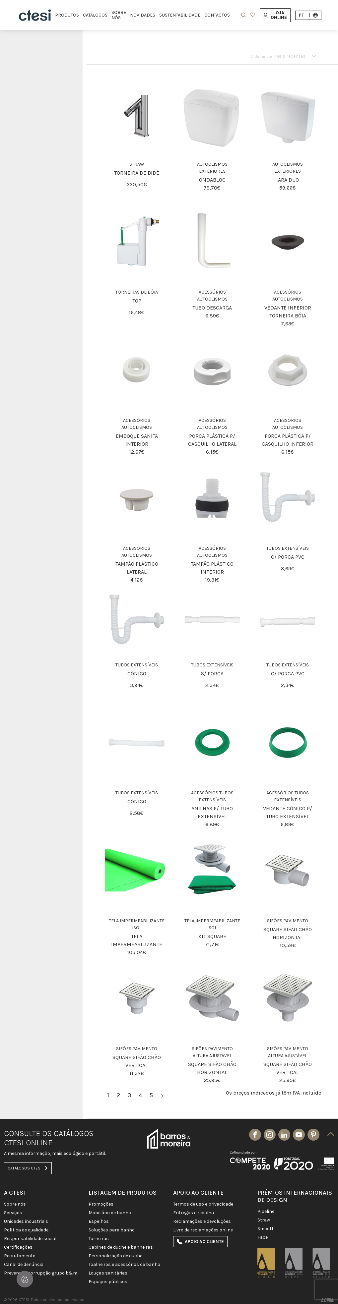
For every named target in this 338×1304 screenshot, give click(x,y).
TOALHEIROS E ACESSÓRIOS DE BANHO (124, 1264)
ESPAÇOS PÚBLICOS (108, 1281)
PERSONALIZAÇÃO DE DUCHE (115, 1256)
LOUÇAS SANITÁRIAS (108, 1273)
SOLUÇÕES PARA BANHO (112, 1230)
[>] (162, 1095)
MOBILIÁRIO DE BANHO (110, 1213)
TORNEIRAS (99, 1238)
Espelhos (99, 1221)
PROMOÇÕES (101, 1204)
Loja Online (275, 15)
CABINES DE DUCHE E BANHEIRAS (121, 1247)
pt (308, 15)
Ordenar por (261, 56)
